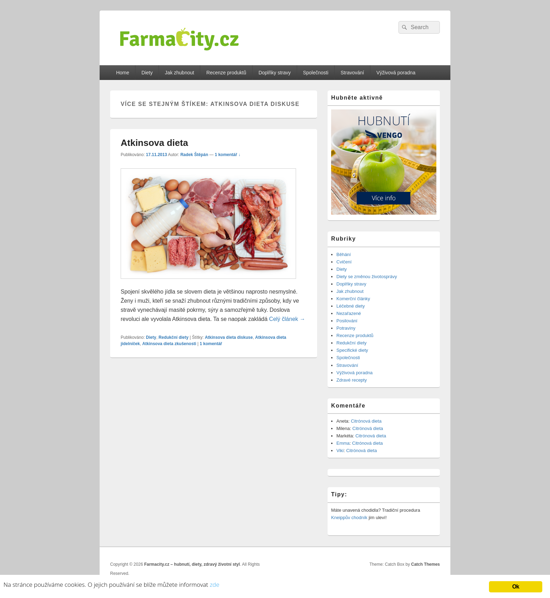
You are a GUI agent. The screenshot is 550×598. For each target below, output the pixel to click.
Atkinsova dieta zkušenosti (169, 343)
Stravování (352, 72)
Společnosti (315, 72)
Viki (340, 450)
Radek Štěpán (194, 154)
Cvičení (343, 261)
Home (122, 72)
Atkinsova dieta (154, 142)
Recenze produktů (226, 72)
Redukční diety (173, 337)
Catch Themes (425, 564)
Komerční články (353, 298)
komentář (211, 343)
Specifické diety (352, 350)
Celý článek (287, 319)
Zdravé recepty (351, 380)
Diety (147, 72)
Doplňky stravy (275, 72)
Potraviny (345, 328)
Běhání (343, 254)
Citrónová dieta (366, 421)
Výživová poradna (395, 72)
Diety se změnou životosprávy (366, 276)
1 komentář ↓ (227, 154)
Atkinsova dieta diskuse (229, 337)
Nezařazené (348, 313)
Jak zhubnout (179, 72)
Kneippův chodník (349, 517)
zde (214, 584)
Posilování (346, 320)
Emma (343, 443)
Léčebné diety (350, 306)
